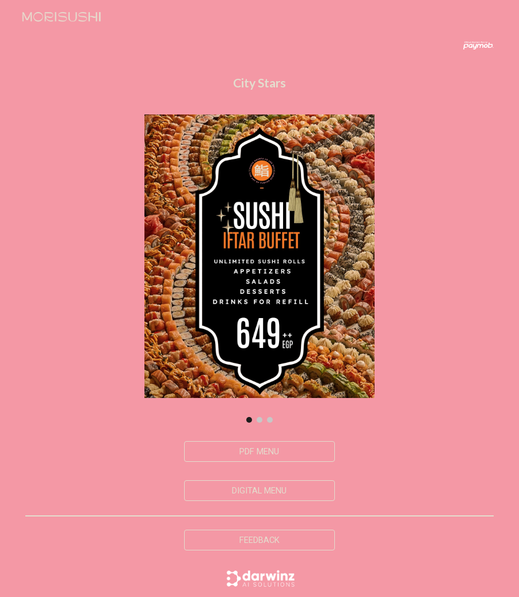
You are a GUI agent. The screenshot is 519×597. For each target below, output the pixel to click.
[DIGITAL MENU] (259, 490)
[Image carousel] (259, 268)
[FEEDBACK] (259, 539)
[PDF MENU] (259, 451)
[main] (259, 83)
